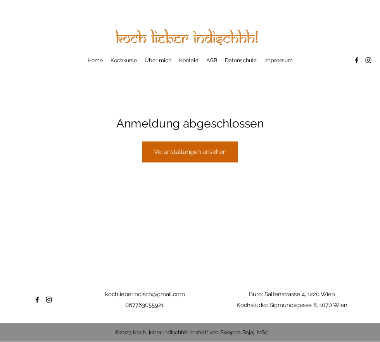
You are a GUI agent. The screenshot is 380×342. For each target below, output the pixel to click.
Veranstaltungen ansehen (190, 151)
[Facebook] (357, 60)
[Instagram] (368, 60)
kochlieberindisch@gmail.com (145, 294)
